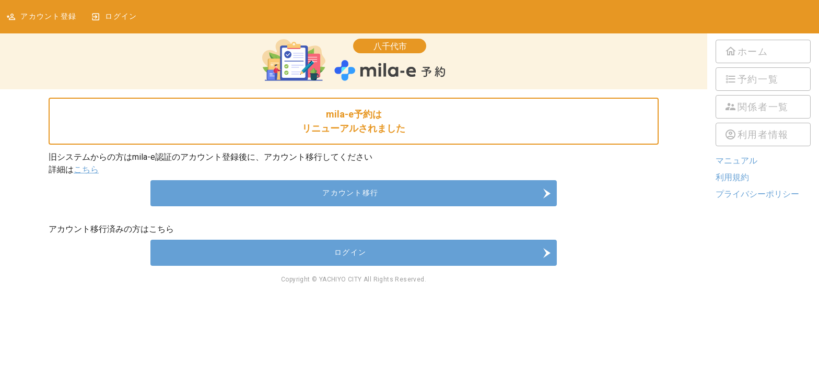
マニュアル (736, 161)
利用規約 (732, 177)
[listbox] (763, 92)
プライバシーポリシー (757, 194)
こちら (86, 169)
